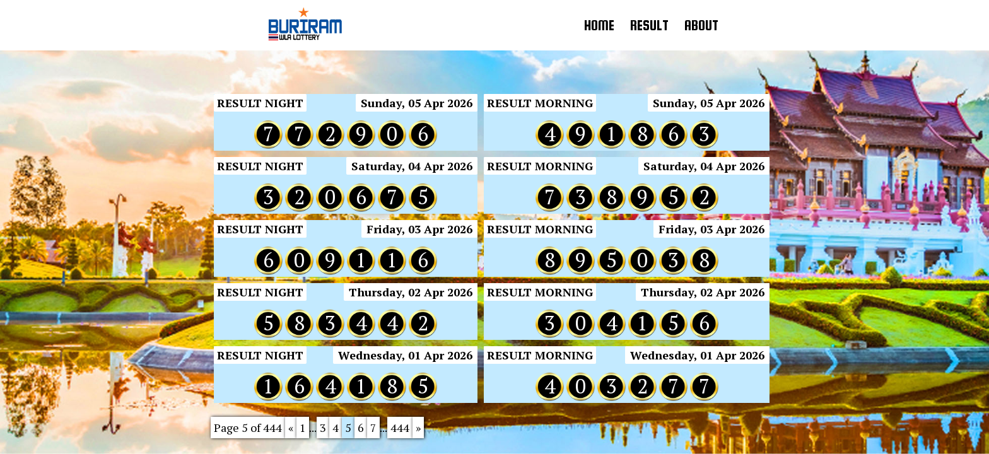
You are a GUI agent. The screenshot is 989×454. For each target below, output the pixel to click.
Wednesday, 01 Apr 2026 (405, 355)
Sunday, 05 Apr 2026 (416, 102)
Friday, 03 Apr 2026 (419, 229)
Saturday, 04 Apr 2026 (411, 166)
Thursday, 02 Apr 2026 (410, 292)
